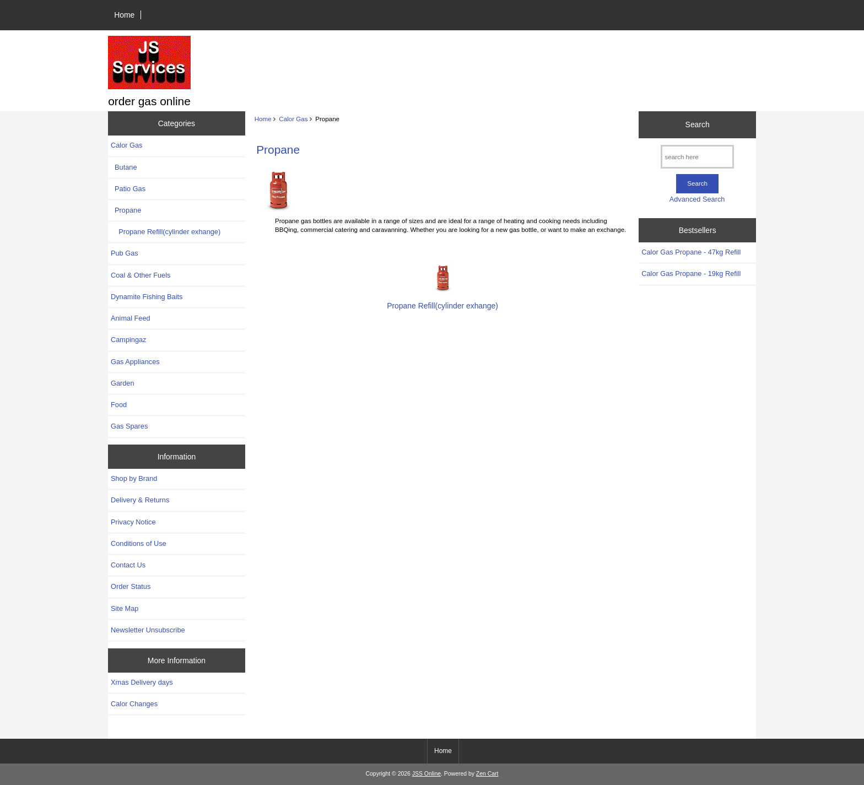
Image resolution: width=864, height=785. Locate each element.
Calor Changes (134, 704)
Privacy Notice (133, 522)
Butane (124, 167)
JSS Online (426, 774)
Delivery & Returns (140, 500)
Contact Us (128, 565)
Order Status (130, 586)
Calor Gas (293, 118)
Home (124, 14)
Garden (122, 383)
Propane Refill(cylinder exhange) (165, 232)
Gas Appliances (135, 362)
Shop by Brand (134, 478)
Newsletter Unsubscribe (148, 630)
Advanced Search (697, 199)
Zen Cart (487, 774)
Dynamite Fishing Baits (146, 297)
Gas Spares (129, 426)
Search (697, 124)
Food (119, 404)
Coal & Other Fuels (140, 275)
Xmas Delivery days (142, 682)
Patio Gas (128, 189)
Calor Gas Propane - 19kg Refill (691, 273)
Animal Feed (130, 318)
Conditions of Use (138, 543)
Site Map (124, 608)
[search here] (697, 157)
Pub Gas (124, 253)
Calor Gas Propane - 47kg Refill (691, 252)
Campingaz (129, 339)
